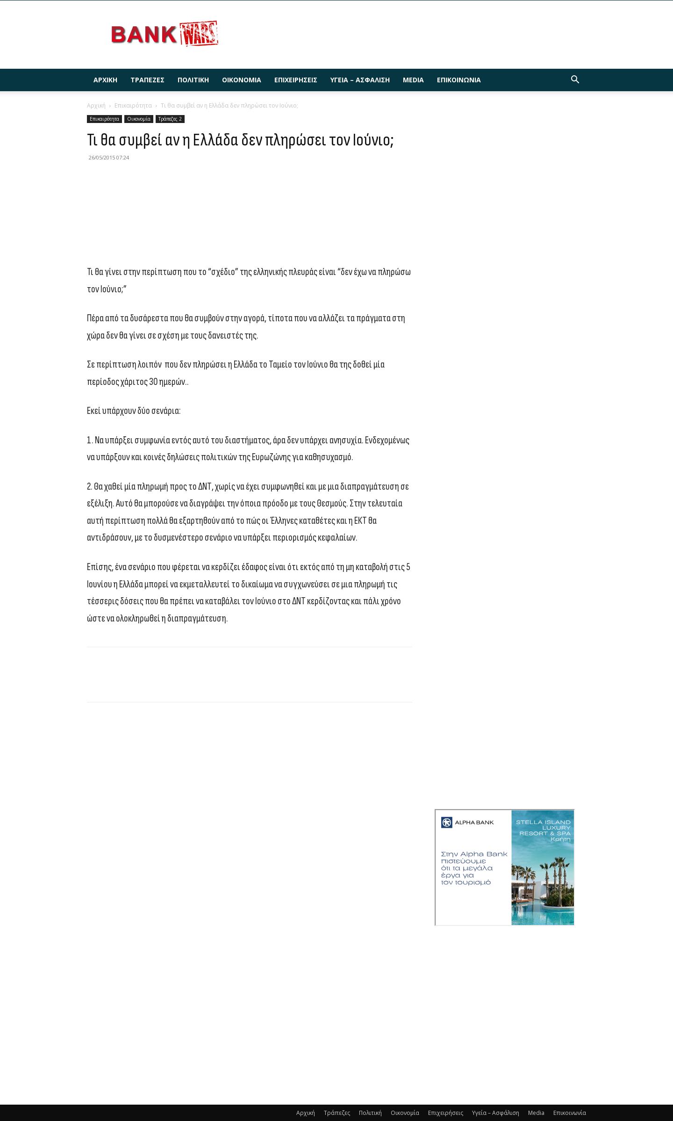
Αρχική (105, 79)
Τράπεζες (147, 79)
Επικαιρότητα (133, 105)
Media (413, 79)
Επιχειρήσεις (295, 79)
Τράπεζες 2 (170, 119)
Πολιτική (193, 79)
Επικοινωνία (459, 79)
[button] (575, 80)
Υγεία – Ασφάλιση (360, 79)
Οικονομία (241, 79)
